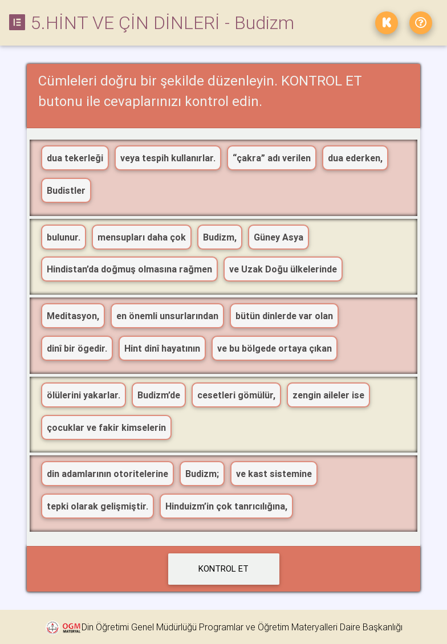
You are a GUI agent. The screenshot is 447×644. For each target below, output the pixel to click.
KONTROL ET (223, 568)
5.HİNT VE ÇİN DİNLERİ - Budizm (151, 22)
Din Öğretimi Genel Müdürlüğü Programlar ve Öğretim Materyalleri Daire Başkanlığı (242, 627)
